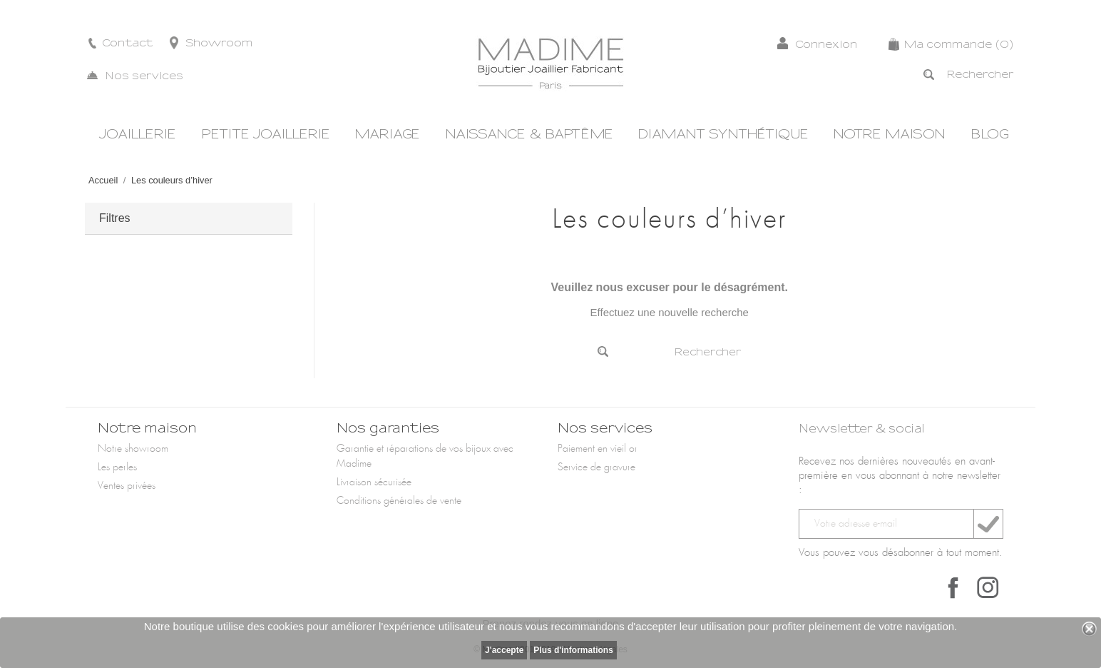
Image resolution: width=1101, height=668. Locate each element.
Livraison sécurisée (374, 482)
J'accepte (504, 650)
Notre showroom (133, 449)
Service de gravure (596, 467)
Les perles (117, 467)
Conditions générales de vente (399, 501)
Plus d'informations (573, 650)
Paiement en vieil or (597, 449)
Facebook (953, 587)
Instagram (987, 587)
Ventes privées (126, 486)
